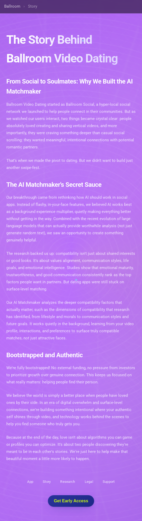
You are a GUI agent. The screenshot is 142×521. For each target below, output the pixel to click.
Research (67, 482)
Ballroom (12, 6)
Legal (89, 482)
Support (109, 482)
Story (47, 482)
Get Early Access (71, 501)
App (30, 482)
